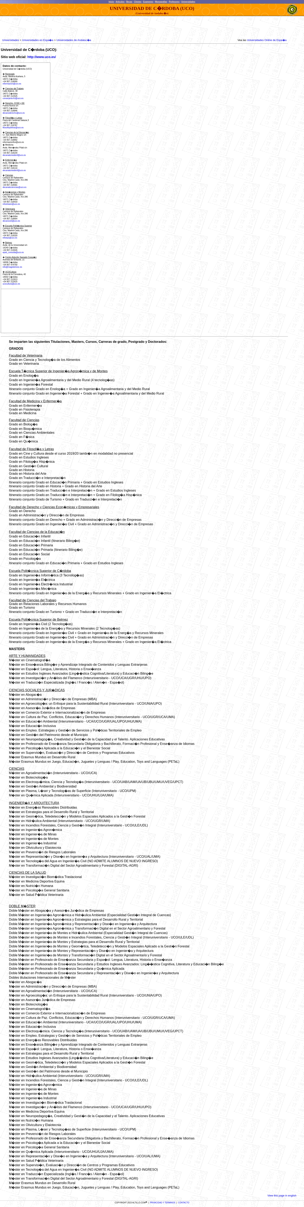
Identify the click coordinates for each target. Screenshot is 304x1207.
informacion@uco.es (12, 84)
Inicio (111, 2)
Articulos (120, 2)
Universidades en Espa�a (37, 40)
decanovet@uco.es (11, 221)
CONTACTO (183, 1203)
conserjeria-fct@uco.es (13, 98)
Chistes (137, 2)
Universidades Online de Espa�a (267, 40)
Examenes (148, 2)
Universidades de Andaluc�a (73, 40)
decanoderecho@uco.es (14, 113)
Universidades (188, 2)
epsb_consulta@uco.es (13, 252)
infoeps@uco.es (10, 238)
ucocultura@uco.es (11, 284)
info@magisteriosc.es (12, 267)
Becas (129, 2)
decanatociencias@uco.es (14, 187)
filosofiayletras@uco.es (13, 127)
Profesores (174, 2)
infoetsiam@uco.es (11, 204)
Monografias (161, 2)
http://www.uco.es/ (41, 57)
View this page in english (281, 1195)
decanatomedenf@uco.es (14, 155)
